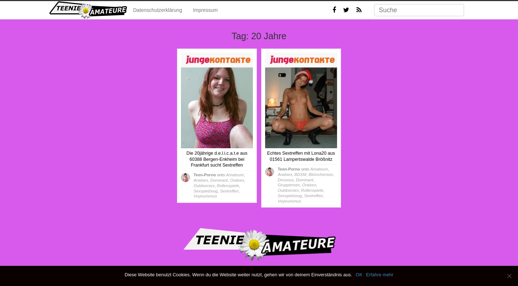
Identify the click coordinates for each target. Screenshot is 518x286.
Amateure (235, 175)
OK (359, 274)
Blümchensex (321, 174)
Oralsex (237, 180)
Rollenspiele (228, 185)
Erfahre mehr (380, 274)
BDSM (300, 174)
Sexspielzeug (206, 191)
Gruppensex (289, 185)
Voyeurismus (205, 196)
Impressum (205, 10)
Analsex (201, 180)
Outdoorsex (204, 185)
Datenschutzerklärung (157, 10)
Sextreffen (229, 191)
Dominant (219, 180)
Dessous (286, 180)
